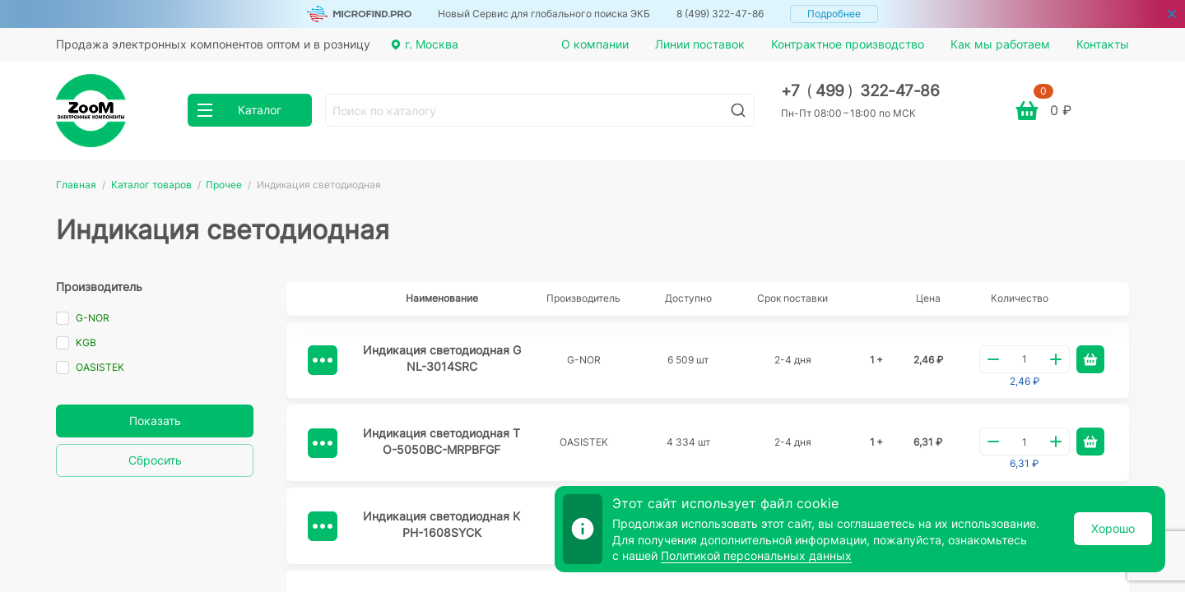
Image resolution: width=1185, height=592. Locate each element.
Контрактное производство (847, 44)
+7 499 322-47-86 (860, 90)
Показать (155, 421)
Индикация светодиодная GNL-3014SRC (442, 358)
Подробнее (834, 13)
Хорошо (1113, 528)
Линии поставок (700, 44)
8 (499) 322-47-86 (720, 13)
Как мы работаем (1000, 44)
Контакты (1102, 44)
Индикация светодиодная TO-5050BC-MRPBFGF (441, 441)
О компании (595, 44)
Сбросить (155, 460)
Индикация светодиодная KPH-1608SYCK (441, 524)
